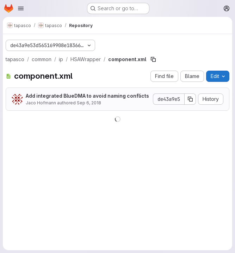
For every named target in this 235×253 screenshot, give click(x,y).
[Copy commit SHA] (190, 99)
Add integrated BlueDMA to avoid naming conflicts (87, 96)
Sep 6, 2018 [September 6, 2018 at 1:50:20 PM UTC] (89, 102)
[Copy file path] (153, 59)
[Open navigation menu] (20, 8)
